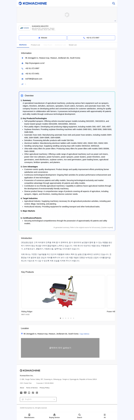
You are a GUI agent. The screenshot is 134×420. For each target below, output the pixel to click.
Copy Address (84, 334)
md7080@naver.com (33, 79)
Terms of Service (32, 388)
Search (79, 416)
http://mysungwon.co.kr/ (35, 63)
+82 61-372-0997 (32, 68)
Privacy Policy (45, 388)
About (22, 388)
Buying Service (54, 416)
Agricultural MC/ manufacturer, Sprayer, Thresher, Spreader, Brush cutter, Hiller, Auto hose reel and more (43, 29)
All (104, 416)
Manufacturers (29, 416)
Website (42, 38)
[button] (60, 348)
